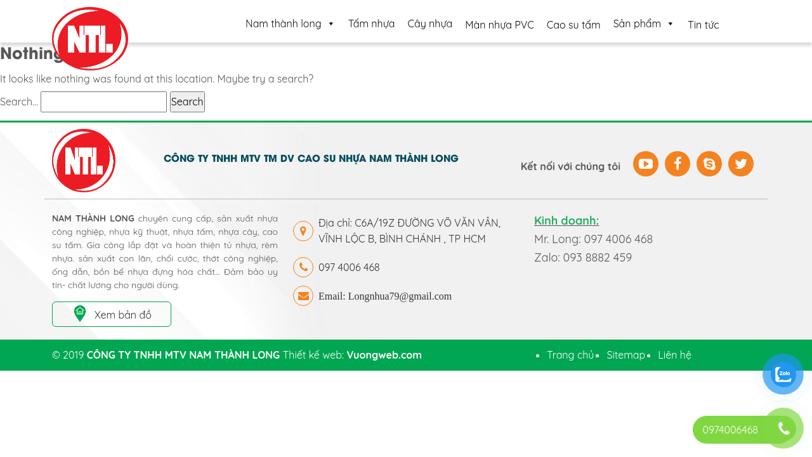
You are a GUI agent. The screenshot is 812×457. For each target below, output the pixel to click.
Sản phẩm (644, 23)
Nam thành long (291, 23)
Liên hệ (674, 354)
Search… (19, 101)
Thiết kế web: (352, 354)
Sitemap (625, 354)
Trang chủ (570, 354)
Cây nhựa (430, 23)
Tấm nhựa (371, 23)
